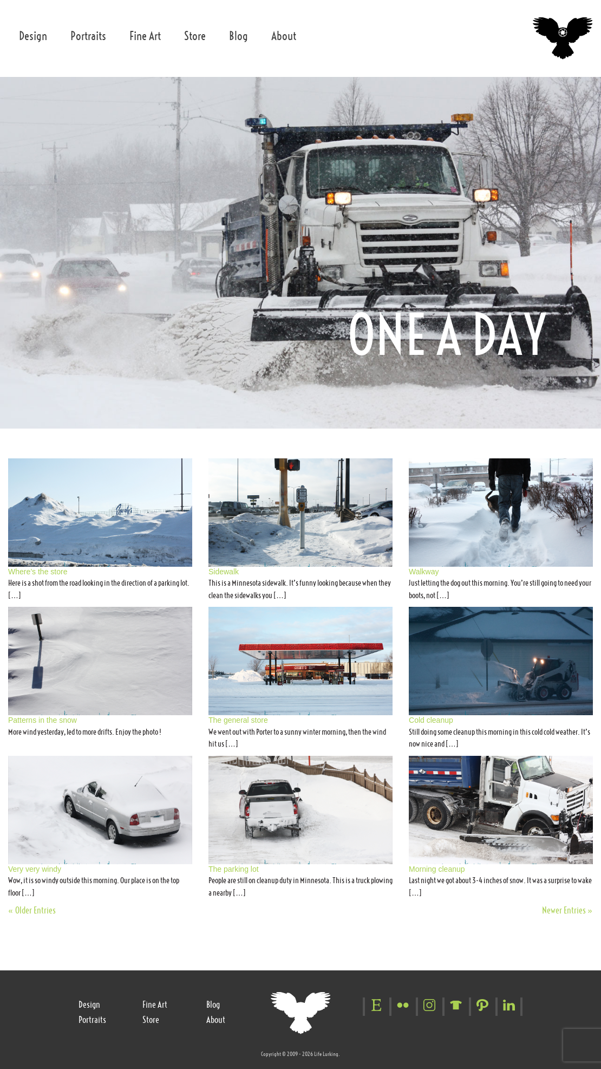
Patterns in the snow (42, 720)
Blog (238, 36)
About (283, 36)
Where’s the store (37, 571)
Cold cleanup (431, 720)
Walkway (424, 571)
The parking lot (233, 869)
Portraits (88, 36)
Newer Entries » (567, 910)
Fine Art (145, 36)
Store (195, 36)
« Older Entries (32, 910)
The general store (238, 720)
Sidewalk (223, 571)
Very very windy (34, 869)
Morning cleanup (437, 869)
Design (33, 36)
